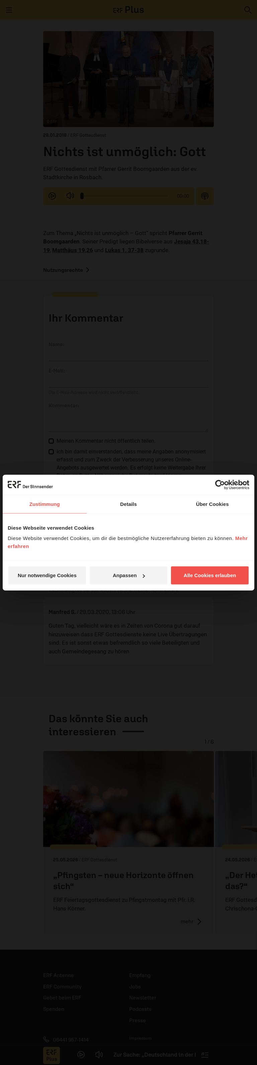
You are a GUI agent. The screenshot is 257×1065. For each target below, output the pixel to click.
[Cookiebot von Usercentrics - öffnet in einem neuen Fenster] (220, 485)
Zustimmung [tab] (44, 504)
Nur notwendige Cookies (47, 575)
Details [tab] (128, 504)
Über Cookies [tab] (212, 504)
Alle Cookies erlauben (210, 575)
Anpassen (129, 575)
